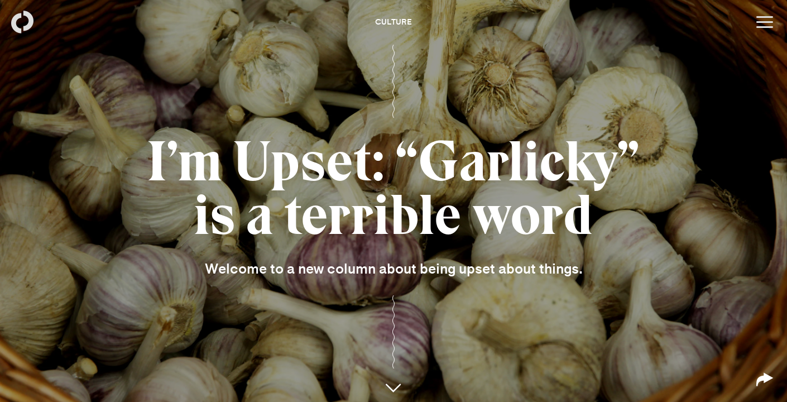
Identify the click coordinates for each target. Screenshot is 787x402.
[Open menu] (764, 22)
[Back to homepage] (22, 22)
